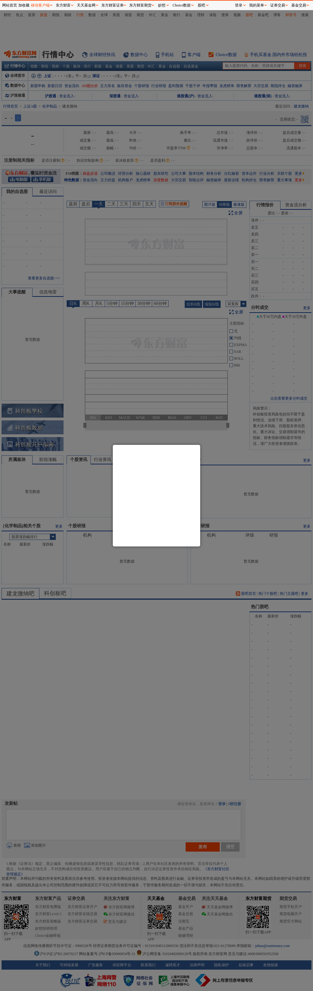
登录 (238, 5)
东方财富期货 (140, 5)
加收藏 (23, 5)
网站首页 (9, 5)
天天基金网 (86, 5)
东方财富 (63, 5)
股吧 (201, 5)
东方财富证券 (112, 5)
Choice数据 (182, 5)
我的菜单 (256, 5)
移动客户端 (40, 5)
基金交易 (298, 5)
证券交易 (277, 5)
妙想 (161, 5)
